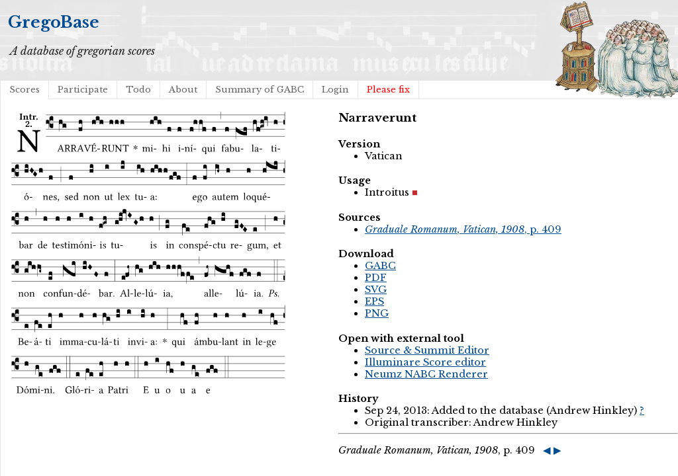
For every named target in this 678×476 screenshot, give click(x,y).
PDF (376, 278)
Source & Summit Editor (427, 350)
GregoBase (53, 22)
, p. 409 (463, 229)
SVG (376, 290)
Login (335, 89)
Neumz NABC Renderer (426, 374)
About (183, 89)
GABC (380, 266)
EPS (374, 301)
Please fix (388, 89)
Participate (83, 89)
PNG (377, 313)
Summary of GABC (259, 89)
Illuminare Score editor (425, 362)
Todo (138, 89)
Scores (24, 89)
